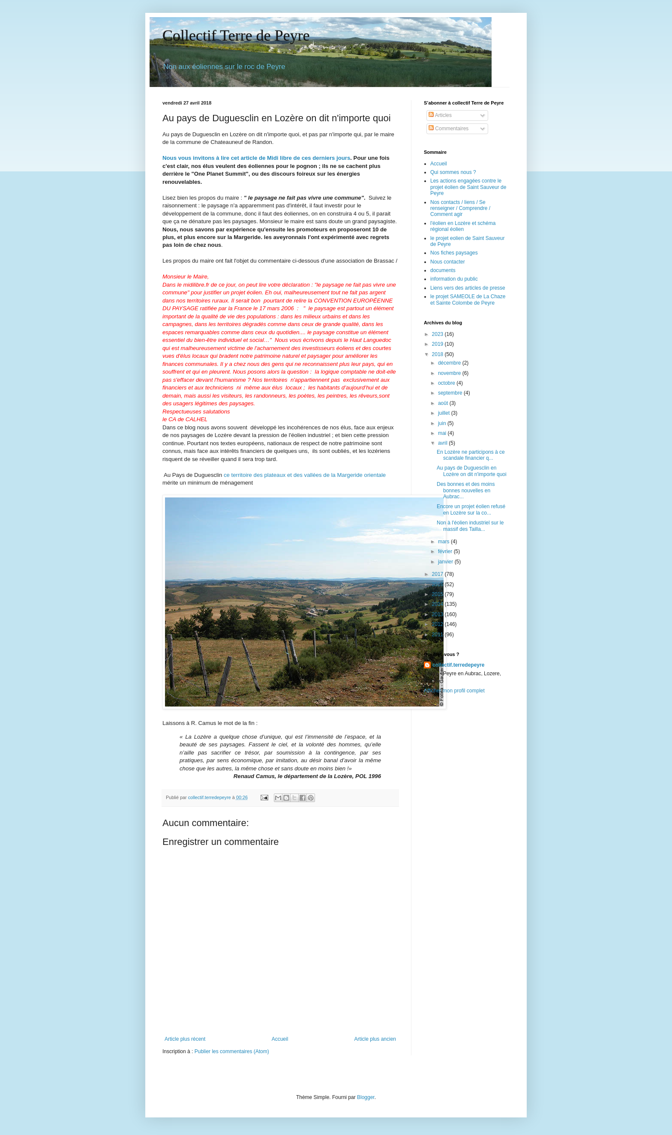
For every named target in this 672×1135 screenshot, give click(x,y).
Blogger (366, 1097)
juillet (444, 413)
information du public (454, 279)
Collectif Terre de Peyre (236, 35)
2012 (438, 624)
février (446, 551)
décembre (450, 363)
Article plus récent (185, 1039)
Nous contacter (447, 262)
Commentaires (448, 129)
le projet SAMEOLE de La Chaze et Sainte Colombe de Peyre (467, 299)
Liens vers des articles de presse (467, 288)
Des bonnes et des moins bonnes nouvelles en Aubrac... (466, 490)
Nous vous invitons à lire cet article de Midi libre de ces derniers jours (256, 158)
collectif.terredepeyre (458, 665)
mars (444, 542)
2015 (438, 594)
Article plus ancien (375, 1039)
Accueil (280, 1039)
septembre (451, 393)
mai (443, 433)
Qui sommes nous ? (453, 172)
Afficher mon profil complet (454, 691)
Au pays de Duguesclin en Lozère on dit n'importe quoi (472, 471)
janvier (446, 562)
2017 (438, 574)
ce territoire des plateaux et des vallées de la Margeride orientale (305, 475)
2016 (438, 584)
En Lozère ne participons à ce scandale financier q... (471, 455)
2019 (438, 344)
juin (442, 423)
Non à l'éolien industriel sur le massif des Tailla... (470, 526)
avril (443, 443)
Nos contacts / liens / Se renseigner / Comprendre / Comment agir (460, 208)
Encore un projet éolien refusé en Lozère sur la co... (471, 509)
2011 (438, 635)
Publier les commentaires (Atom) (232, 1051)
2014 (438, 604)
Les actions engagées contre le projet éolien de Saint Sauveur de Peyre (468, 187)
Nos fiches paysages (454, 253)
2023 (438, 334)
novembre (450, 373)
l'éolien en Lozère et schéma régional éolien (462, 226)
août (444, 403)
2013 (438, 614)
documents (443, 270)
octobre (447, 383)
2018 (438, 354)
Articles (440, 115)
